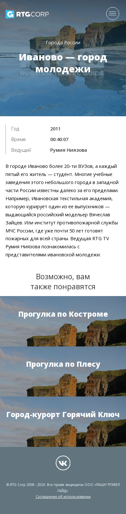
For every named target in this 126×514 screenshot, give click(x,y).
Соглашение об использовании (63, 496)
